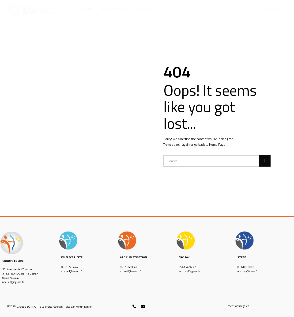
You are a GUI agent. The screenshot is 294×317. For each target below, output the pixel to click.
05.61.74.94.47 (12, 277)
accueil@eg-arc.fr (13, 282)
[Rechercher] (265, 161)
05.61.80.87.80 (247, 267)
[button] (40, 307)
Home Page (217, 144)
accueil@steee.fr (248, 271)
